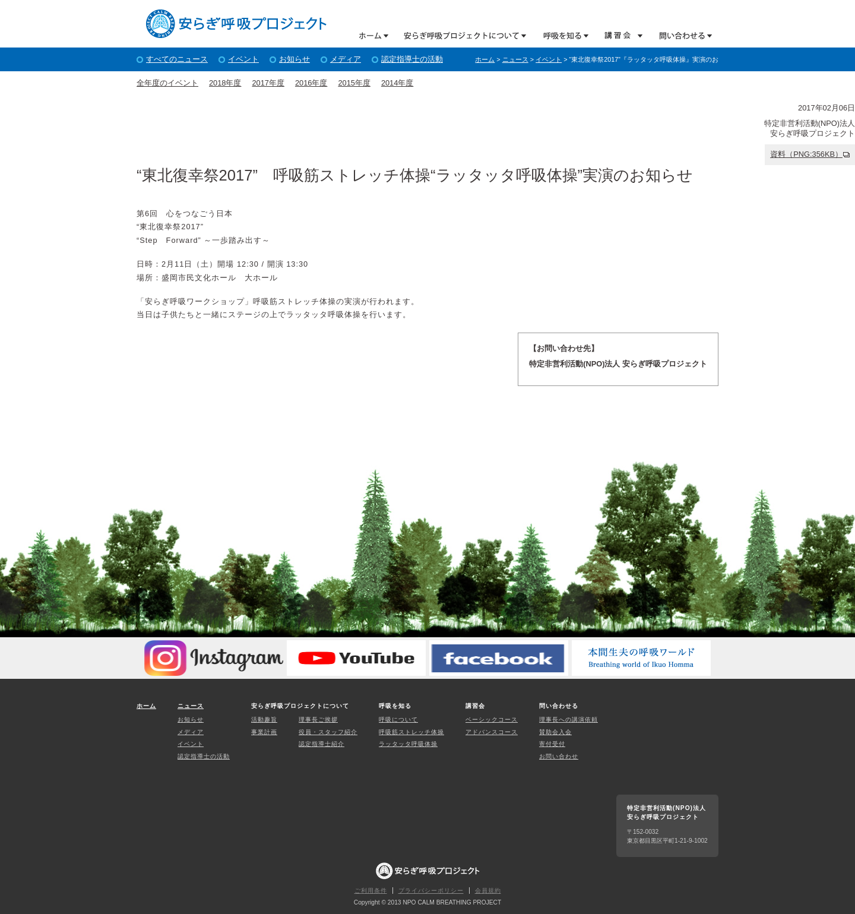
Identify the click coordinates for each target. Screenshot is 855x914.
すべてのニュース (177, 59)
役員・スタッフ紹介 (328, 732)
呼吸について (398, 719)
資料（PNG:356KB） (806, 154)
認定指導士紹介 (321, 744)
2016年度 (311, 82)
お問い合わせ (558, 756)
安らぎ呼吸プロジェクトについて (460, 35)
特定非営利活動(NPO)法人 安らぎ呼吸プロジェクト (236, 24)
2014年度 (397, 82)
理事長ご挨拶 (318, 719)
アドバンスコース (492, 732)
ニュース (515, 59)
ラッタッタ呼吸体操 (408, 744)
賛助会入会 (555, 732)
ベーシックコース (492, 719)
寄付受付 (552, 744)
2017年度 (268, 82)
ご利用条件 (370, 890)
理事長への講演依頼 (568, 719)
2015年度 (354, 82)
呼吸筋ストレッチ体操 (411, 732)
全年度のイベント (167, 82)
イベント (243, 59)
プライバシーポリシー (431, 890)
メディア (345, 59)
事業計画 (264, 732)
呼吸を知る (560, 35)
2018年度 (225, 82)
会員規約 (488, 890)
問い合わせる (681, 35)
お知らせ (294, 59)
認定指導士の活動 (412, 59)
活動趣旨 (264, 719)
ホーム (374, 35)
